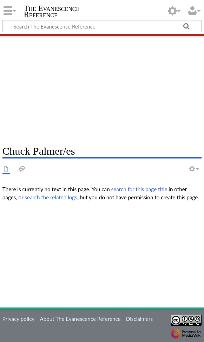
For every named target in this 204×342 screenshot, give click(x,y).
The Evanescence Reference (52, 11)
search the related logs (51, 197)
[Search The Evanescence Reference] (102, 26)
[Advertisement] (102, 88)
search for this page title (139, 189)
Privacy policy (18, 319)
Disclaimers (139, 319)
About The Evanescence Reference (80, 319)
